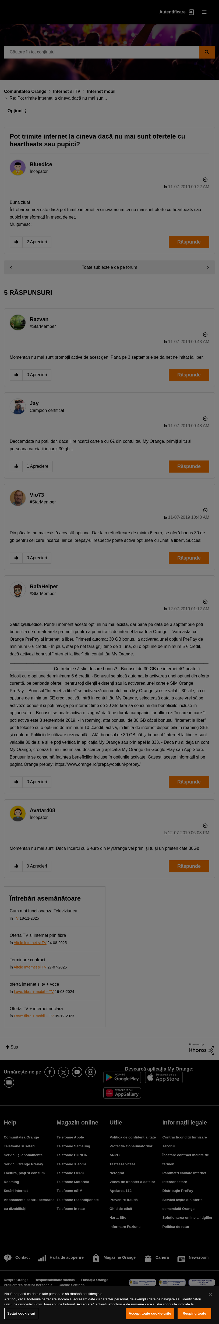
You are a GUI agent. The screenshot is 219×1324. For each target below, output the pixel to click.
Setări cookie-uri (21, 1313)
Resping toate (194, 1313)
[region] (109, 1305)
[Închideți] (210, 1294)
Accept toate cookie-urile (150, 1313)
